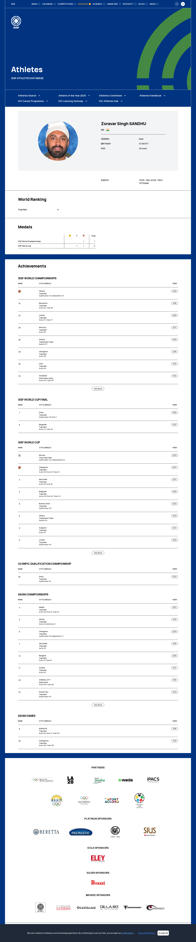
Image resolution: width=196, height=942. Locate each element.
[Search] (177, 4)
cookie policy (127, 933)
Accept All (163, 933)
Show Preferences (147, 933)
